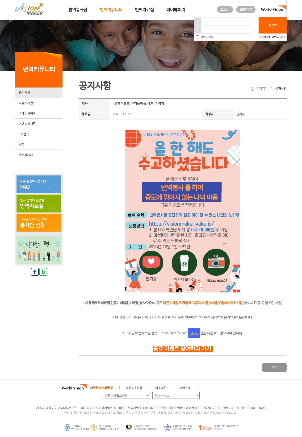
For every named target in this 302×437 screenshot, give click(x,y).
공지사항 (24, 93)
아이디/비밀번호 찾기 (272, 37)
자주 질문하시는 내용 (39, 184)
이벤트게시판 (27, 124)
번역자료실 (144, 10)
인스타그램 (229, 388)
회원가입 (246, 10)
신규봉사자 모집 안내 (39, 223)
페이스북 (213, 388)
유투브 (237, 388)
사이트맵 (185, 388)
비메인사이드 (27, 113)
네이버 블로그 (221, 388)
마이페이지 (175, 10)
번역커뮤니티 (111, 10)
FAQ (21, 144)
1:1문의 (24, 134)
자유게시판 (26, 103)
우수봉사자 (26, 155)
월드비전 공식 (205, 388)
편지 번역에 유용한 (39, 204)
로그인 (225, 10)
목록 (274, 367)
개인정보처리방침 (101, 388)
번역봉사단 (77, 10)
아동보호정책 (134, 388)
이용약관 (161, 388)
